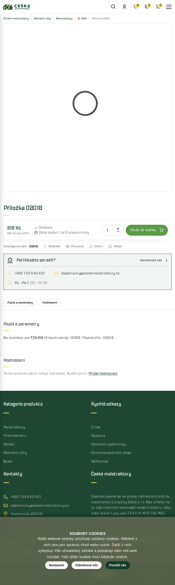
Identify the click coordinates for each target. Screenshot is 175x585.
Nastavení (56, 565)
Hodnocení (49, 302)
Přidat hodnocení (103, 373)
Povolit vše (117, 565)
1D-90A (82, 18)
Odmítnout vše (86, 565)
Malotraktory (64, 18)
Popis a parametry (20, 302)
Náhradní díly (42, 18)
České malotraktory (16, 18)
